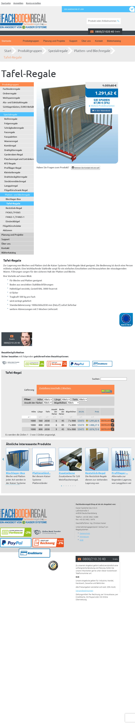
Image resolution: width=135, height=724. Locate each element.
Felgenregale (11, 123)
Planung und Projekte (54, 41)
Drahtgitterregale (13, 150)
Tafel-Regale (13, 57)
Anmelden (18, 3)
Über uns (86, 41)
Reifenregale (10, 118)
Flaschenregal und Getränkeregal (21, 158)
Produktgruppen (31, 41)
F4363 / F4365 (13, 212)
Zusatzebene (67, 473)
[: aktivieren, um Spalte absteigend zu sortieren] (29, 417)
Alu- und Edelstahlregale (15, 102)
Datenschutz (85, 533)
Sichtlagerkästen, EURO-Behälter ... (19, 108)
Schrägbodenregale (14, 127)
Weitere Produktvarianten (103, 105)
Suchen (109, 379)
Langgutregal (11, 185)
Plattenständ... (41, 473)
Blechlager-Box (13, 199)
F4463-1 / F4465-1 (15, 216)
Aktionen (7, 230)
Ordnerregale (9, 93)
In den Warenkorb (101, 110)
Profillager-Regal (12, 167)
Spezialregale (58, 51)
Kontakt (99, 41)
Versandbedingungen (84, 590)
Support (73, 41)
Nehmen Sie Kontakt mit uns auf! (85, 167)
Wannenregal (11, 141)
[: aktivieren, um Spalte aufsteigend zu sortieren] (40, 417)
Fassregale (9, 132)
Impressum (84, 536)
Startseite (6, 3)
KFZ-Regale (10, 163)
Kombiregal (10, 145)
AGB (81, 540)
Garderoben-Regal (13, 154)
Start (8, 51)
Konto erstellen (33, 3)
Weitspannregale (11, 97)
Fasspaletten (10, 136)
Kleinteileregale (12, 172)
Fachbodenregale (11, 88)
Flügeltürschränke (12, 225)
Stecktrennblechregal (15, 181)
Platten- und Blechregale (92, 51)
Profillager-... (120, 473)
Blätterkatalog (114, 41)
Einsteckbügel (13, 221)
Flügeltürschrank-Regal (16, 190)
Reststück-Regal (14, 207)
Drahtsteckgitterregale (15, 176)
